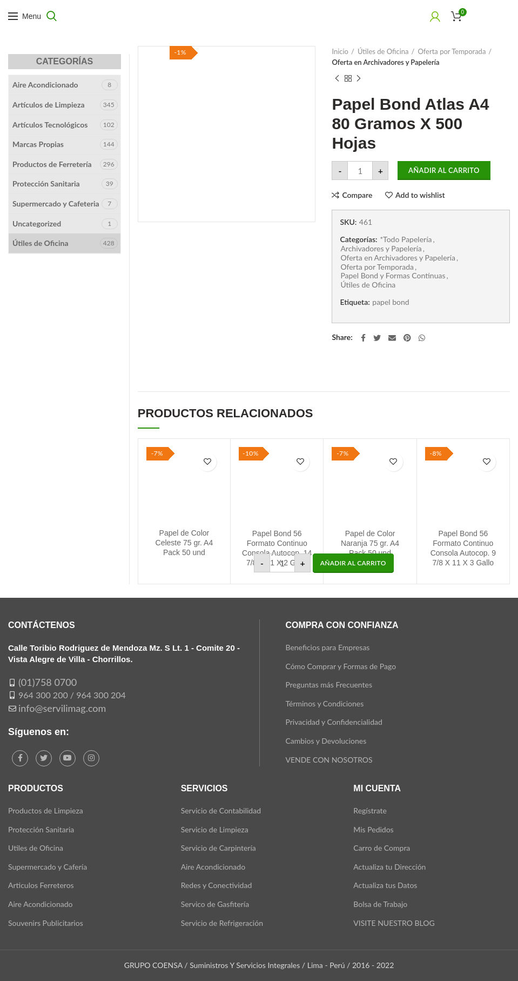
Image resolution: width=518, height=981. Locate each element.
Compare (357, 195)
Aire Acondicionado (45, 84)
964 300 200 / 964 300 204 (72, 695)
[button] (353, 563)
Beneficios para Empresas (327, 647)
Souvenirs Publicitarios (45, 922)
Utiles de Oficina (35, 847)
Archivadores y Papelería (380, 248)
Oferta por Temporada (452, 51)
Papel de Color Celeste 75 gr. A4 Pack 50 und (184, 543)
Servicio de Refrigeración (222, 922)
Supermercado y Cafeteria (55, 203)
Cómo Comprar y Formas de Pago (340, 666)
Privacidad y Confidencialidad (333, 721)
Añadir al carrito (444, 170)
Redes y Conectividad (216, 885)
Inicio (340, 51)
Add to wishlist (420, 195)
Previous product (337, 79)
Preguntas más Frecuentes (328, 684)
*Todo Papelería (406, 239)
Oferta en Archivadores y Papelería (385, 62)
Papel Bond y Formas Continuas (392, 275)
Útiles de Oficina (383, 51)
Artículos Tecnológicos (50, 124)
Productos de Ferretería (52, 164)
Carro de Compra (381, 847)
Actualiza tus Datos (385, 885)
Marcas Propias (38, 144)
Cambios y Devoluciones (325, 740)
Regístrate (370, 810)
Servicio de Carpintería (218, 847)
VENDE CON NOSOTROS (328, 759)
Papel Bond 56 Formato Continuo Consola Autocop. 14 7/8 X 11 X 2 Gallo (277, 548)
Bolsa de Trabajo (380, 904)
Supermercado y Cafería (47, 866)
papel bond (390, 302)
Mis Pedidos (373, 829)
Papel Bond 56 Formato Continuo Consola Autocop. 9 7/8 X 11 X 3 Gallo (463, 548)
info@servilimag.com (62, 708)
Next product (358, 79)
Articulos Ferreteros (41, 885)
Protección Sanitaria (46, 183)
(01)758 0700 (47, 682)
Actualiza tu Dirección (389, 866)
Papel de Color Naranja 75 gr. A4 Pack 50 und (370, 543)
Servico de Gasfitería (215, 904)
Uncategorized (36, 223)
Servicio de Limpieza (214, 829)
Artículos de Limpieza (48, 104)
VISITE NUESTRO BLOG (393, 922)
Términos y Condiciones (324, 703)
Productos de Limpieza (45, 810)
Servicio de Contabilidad (221, 810)
